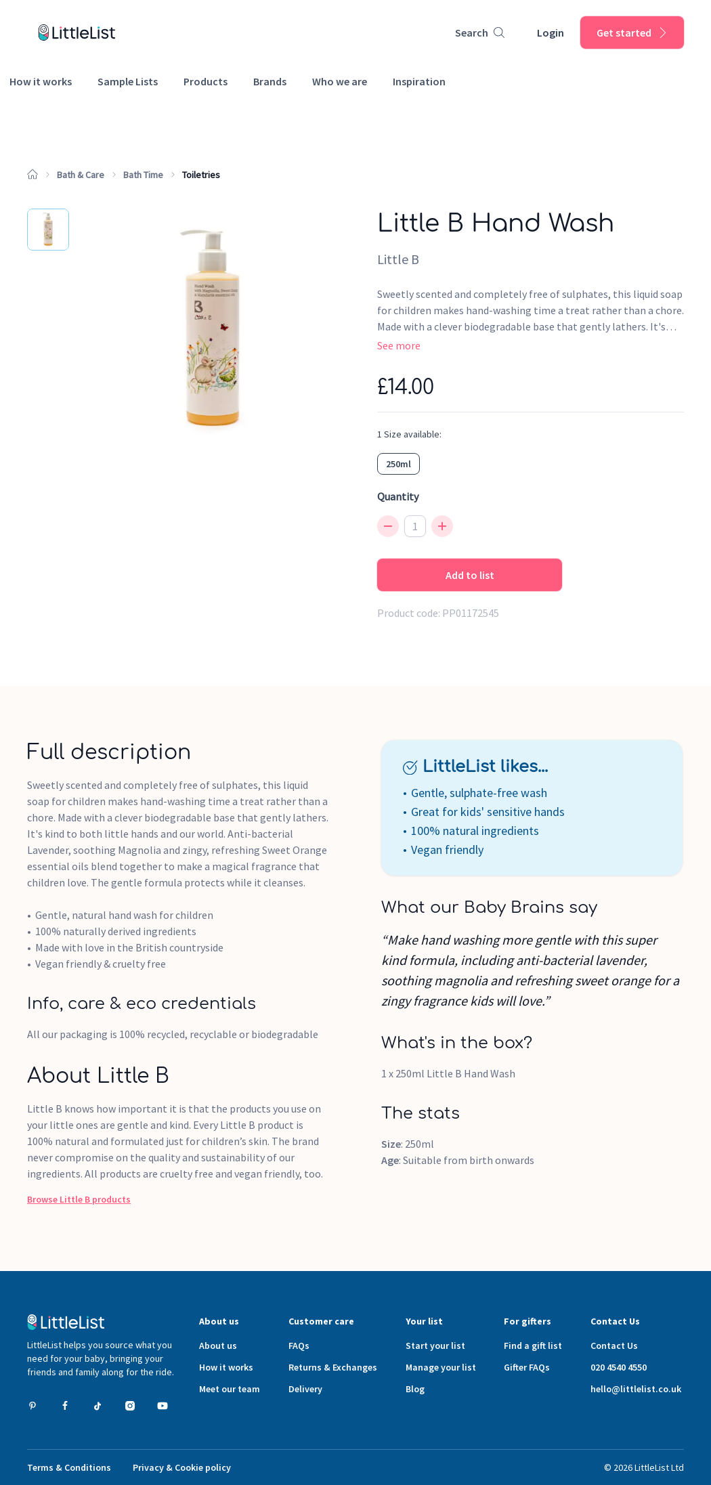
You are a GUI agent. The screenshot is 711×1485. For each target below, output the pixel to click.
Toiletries (201, 175)
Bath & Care (80, 175)
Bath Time (143, 175)
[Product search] (480, 32)
